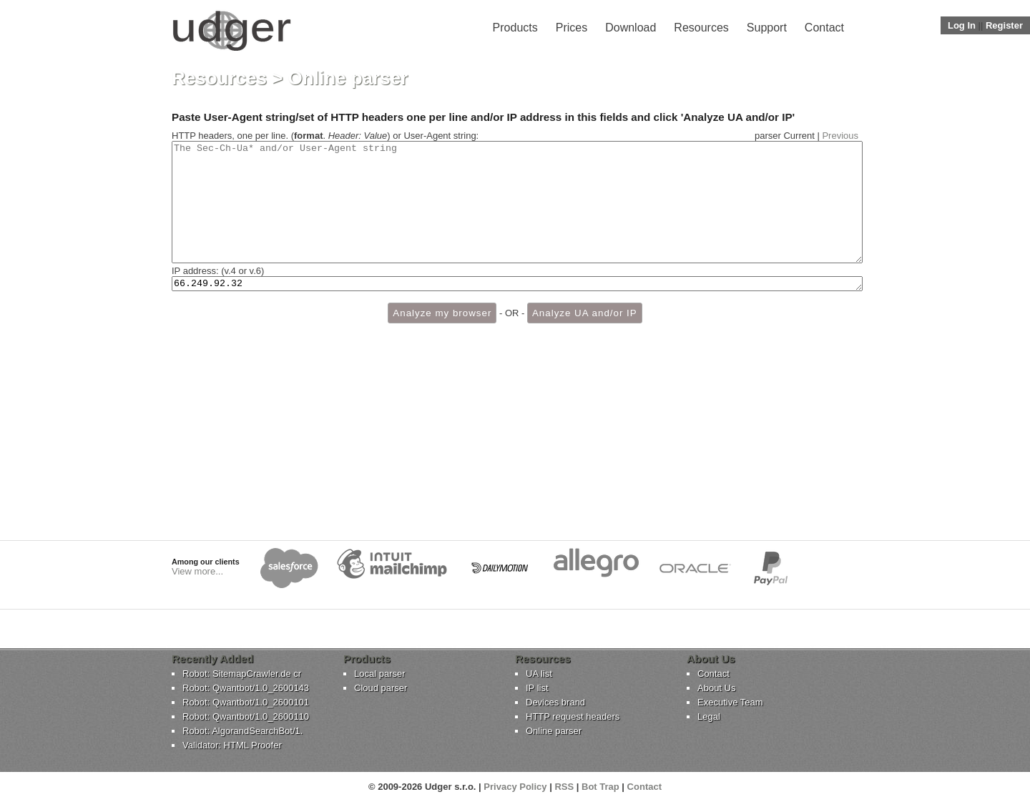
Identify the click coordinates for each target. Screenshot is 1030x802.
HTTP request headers (572, 716)
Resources (701, 27)
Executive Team (730, 702)
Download (630, 27)
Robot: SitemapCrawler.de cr (241, 673)
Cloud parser (380, 688)
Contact (824, 27)
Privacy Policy (515, 786)
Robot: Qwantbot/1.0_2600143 (245, 688)
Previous (840, 135)
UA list (539, 673)
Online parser (554, 730)
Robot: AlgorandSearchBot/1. (242, 730)
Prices (571, 27)
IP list (537, 688)
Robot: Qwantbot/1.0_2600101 (245, 702)
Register (1004, 25)
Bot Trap (600, 786)
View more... (197, 571)
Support (767, 27)
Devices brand (555, 702)
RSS (564, 786)
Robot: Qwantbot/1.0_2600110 (245, 716)
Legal (708, 716)
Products (515, 27)
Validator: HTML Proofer (232, 745)
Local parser (380, 673)
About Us (716, 688)
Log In (962, 25)
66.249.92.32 (517, 308)
